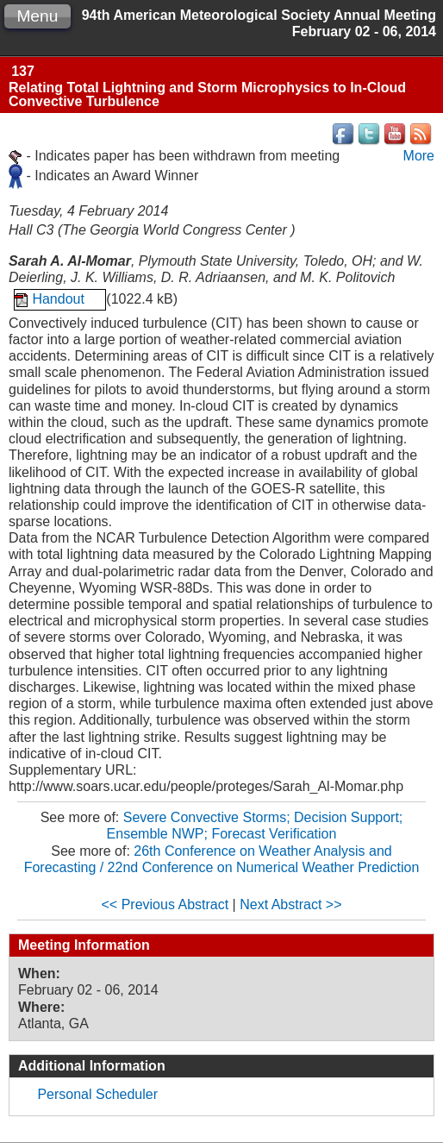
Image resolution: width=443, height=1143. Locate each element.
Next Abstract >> (290, 904)
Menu (37, 16)
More (418, 155)
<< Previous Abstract (165, 904)
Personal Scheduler (97, 1094)
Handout (60, 299)
